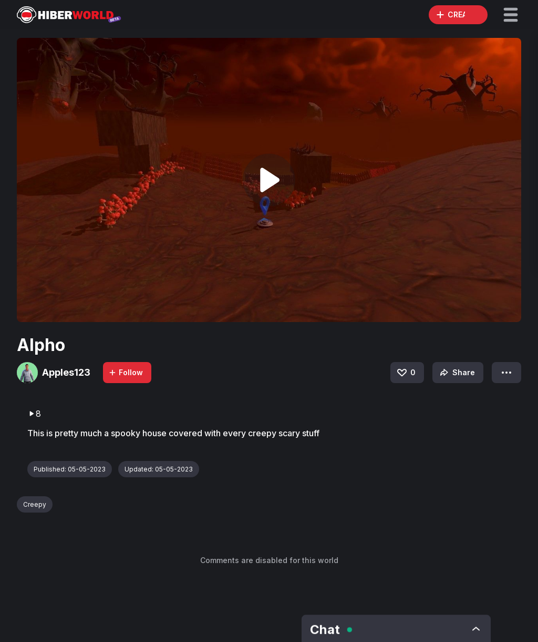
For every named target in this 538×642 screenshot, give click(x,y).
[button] (510, 14)
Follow (125, 372)
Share (456, 372)
